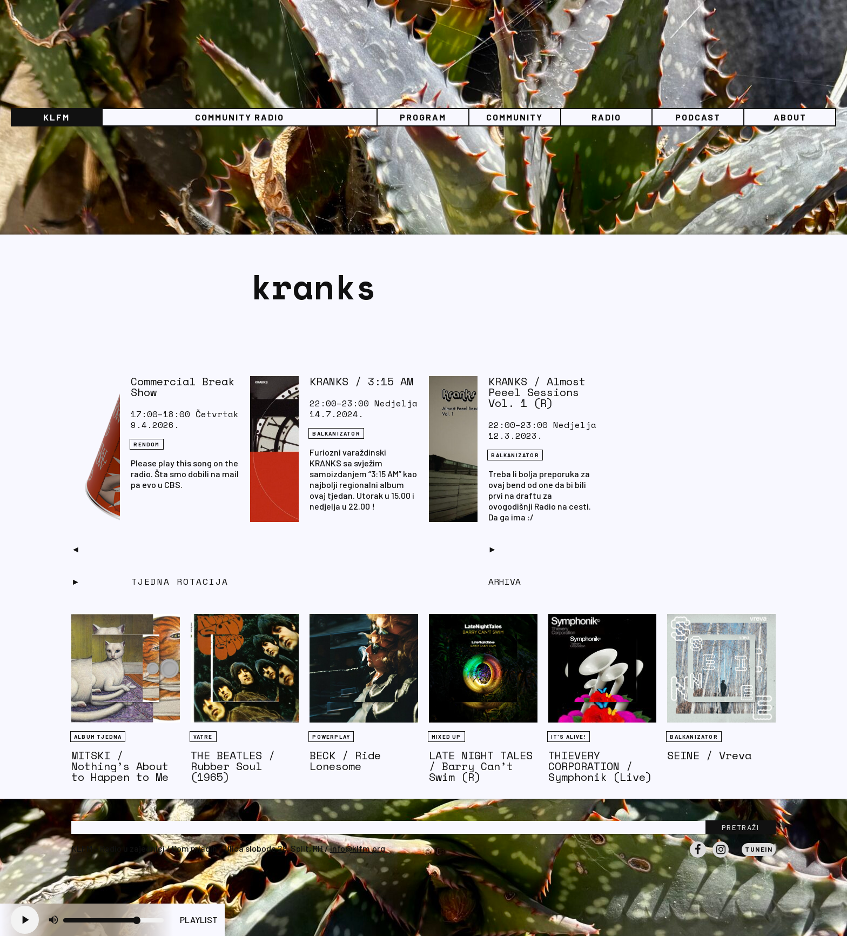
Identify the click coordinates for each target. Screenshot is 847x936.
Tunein (758, 849)
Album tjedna (98, 736)
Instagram (720, 857)
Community (514, 117)
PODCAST (698, 117)
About (790, 117)
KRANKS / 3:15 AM (361, 381)
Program (423, 117)
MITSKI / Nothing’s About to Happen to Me (120, 766)
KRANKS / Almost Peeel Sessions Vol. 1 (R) (537, 392)
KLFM (56, 117)
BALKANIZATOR (336, 433)
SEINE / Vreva (709, 755)
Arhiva (504, 581)
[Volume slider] (113, 920)
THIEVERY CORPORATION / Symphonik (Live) (600, 766)
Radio (606, 117)
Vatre (203, 736)
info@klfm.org (357, 848)
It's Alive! (568, 736)
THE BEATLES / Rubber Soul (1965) (233, 766)
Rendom (146, 444)
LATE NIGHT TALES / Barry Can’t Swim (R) (481, 766)
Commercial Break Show (182, 386)
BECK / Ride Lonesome (345, 760)
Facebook (698, 857)
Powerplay (331, 736)
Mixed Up (446, 736)
